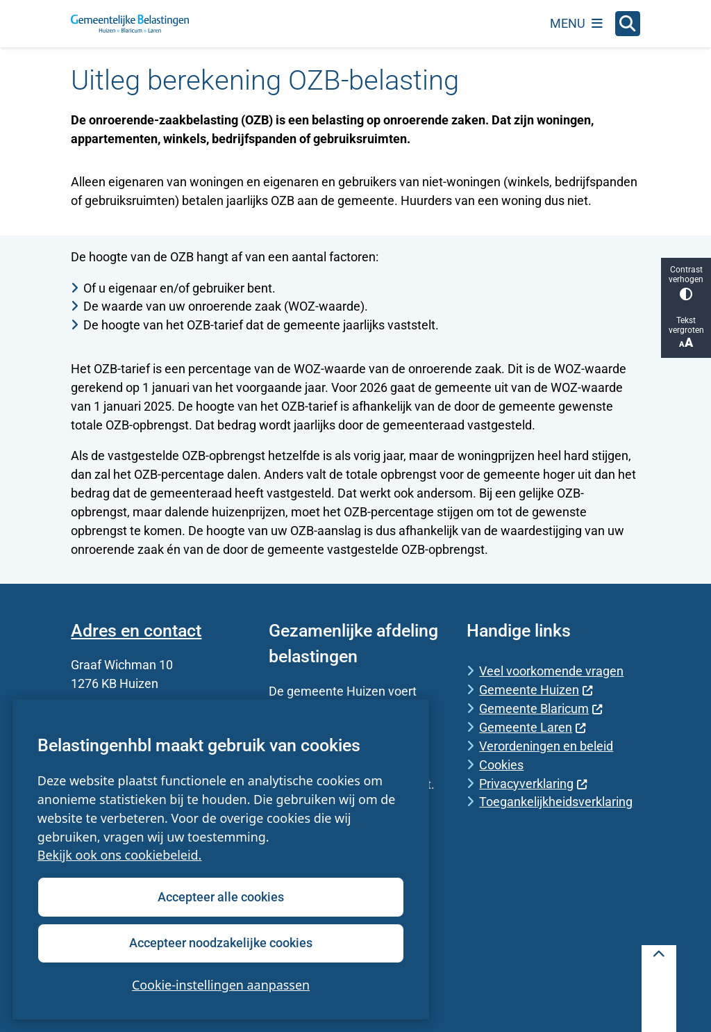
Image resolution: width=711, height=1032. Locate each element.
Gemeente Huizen (536, 689)
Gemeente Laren (532, 727)
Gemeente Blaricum (541, 708)
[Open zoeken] (627, 23)
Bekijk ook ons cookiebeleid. (119, 855)
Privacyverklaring (533, 783)
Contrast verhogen (686, 282)
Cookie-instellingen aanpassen (221, 984)
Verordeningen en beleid (546, 746)
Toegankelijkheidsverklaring (556, 801)
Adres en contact (136, 631)
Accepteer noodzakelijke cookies (220, 942)
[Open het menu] (576, 23)
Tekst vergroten (686, 333)
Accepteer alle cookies (221, 897)
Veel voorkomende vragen (551, 671)
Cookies (501, 764)
